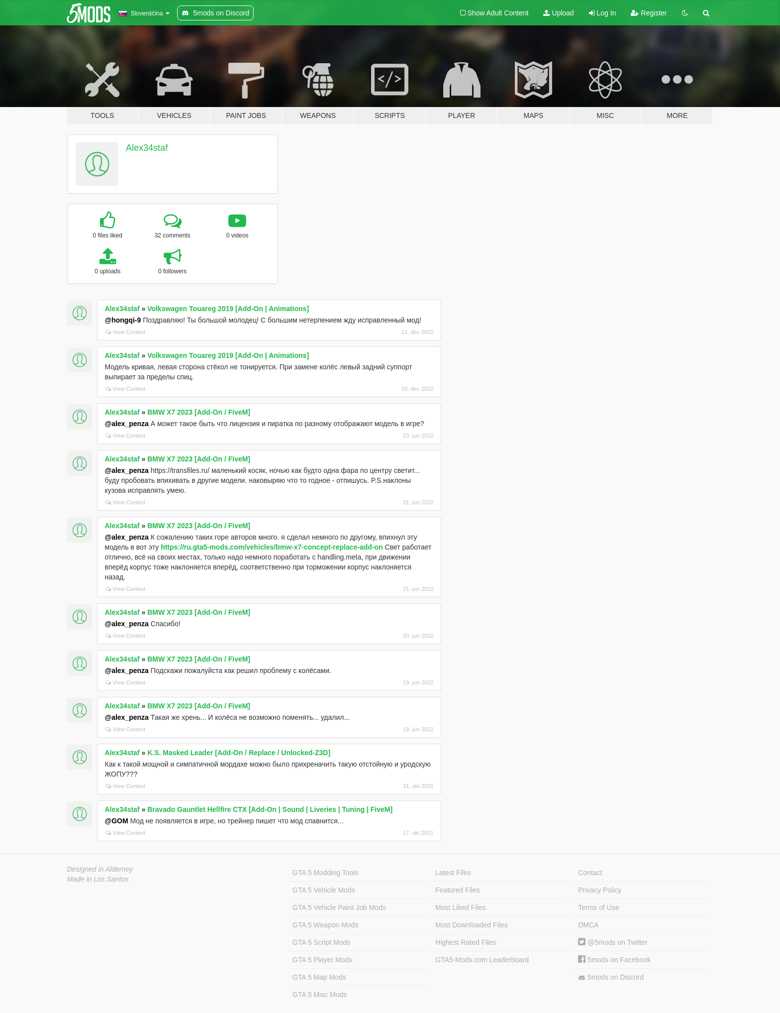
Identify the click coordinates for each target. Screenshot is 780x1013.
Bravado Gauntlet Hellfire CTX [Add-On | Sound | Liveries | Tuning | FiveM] (269, 809)
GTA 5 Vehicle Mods (323, 890)
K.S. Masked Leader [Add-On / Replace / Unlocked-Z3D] (238, 753)
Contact (590, 873)
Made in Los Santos (98, 879)
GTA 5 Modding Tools (325, 873)
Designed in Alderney (100, 869)
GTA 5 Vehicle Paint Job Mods (339, 907)
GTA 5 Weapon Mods (325, 925)
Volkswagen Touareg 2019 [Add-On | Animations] (228, 309)
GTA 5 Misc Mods (319, 995)
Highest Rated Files (465, 942)
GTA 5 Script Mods (321, 942)
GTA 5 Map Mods (319, 977)
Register (649, 13)
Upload (558, 13)
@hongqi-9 (123, 320)
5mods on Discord (611, 977)
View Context (125, 332)
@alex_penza (127, 424)
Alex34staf (147, 148)
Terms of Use (598, 907)
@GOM (116, 821)
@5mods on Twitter (612, 942)
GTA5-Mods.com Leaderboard (482, 960)
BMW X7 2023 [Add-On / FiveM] (198, 412)
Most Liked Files (460, 907)
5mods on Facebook (614, 959)
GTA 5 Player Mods (322, 960)
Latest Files (453, 873)
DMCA (588, 925)
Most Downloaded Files (471, 925)
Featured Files (457, 890)
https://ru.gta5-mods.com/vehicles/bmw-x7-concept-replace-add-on (272, 547)
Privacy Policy (599, 890)
